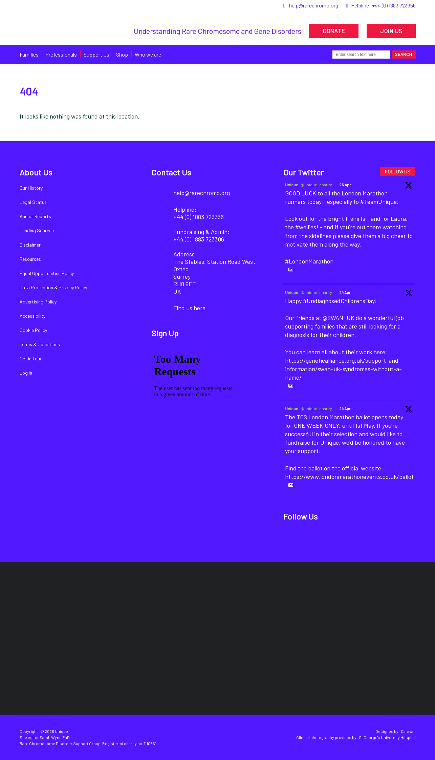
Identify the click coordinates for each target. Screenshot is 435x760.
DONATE (334, 31)
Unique (291, 184)
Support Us (96, 54)
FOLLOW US (397, 171)
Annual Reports (35, 216)
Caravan (408, 731)
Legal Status (33, 202)
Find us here (189, 308)
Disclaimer (30, 245)
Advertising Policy (38, 301)
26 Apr (345, 184)
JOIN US (391, 31)
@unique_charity (316, 184)
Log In (26, 373)
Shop (122, 54)
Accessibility (32, 316)
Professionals (61, 54)
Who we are (148, 54)
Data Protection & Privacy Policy (53, 287)
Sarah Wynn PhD (55, 737)
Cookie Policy (33, 330)
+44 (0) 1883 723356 (394, 5)
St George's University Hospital (387, 737)
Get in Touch (32, 358)
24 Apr (345, 292)
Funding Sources (37, 230)
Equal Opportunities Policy (47, 273)
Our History (31, 188)
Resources (30, 259)
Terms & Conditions (40, 344)
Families (29, 54)
